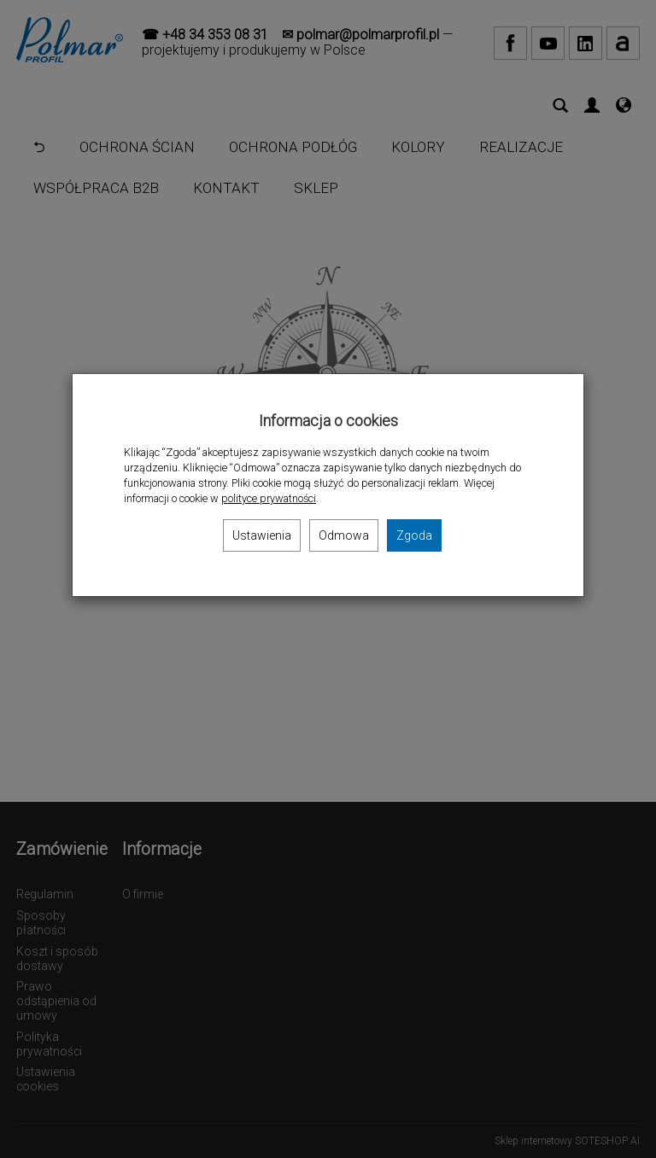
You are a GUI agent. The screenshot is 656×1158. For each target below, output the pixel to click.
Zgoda (414, 535)
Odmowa (344, 535)
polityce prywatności (268, 498)
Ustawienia (261, 535)
